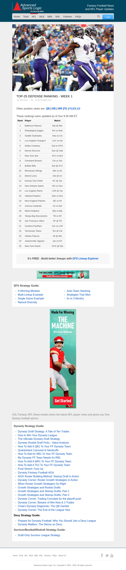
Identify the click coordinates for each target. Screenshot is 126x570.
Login (108, 17)
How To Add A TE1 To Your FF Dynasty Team (44, 465)
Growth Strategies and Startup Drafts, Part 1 (43, 491)
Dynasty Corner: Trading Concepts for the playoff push (49, 498)
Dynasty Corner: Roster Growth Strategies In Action (48, 480)
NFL (34, 16)
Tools (26, 16)
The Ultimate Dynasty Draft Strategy (39, 438)
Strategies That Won (79, 294)
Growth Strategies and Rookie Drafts (39, 487)
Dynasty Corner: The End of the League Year (44, 510)
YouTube (112, 555)
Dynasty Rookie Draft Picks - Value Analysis (43, 442)
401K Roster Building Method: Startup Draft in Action (48, 476)
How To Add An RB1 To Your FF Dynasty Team (45, 453)
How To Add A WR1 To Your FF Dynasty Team (44, 461)
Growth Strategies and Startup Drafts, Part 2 (43, 495)
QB (48, 108)
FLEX (72, 108)
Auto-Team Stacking (78, 291)
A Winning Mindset (29, 291)
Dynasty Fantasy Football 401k (36, 472)
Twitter (107, 555)
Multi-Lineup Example (30, 294)
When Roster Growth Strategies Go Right (42, 483)
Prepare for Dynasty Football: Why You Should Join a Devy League (57, 520)
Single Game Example (31, 298)
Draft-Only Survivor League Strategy (39, 535)
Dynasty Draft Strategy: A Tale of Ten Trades (43, 431)
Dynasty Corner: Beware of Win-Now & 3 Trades (46, 502)
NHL (57, 16)
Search (98, 16)
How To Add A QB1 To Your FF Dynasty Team (44, 446)
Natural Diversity (27, 302)
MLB (42, 16)
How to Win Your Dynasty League (37, 435)
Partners (67, 16)
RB (54, 108)
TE (65, 108)
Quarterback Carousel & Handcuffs (38, 450)
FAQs (78, 16)
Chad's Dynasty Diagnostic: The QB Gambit (43, 506)
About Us (62, 556)
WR (60, 108)
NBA (49, 16)
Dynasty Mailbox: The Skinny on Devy (40, 524)
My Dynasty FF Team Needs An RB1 (39, 457)
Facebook (102, 555)
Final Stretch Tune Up (30, 468)
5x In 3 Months (75, 298)
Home (17, 16)
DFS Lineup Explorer (85, 258)
